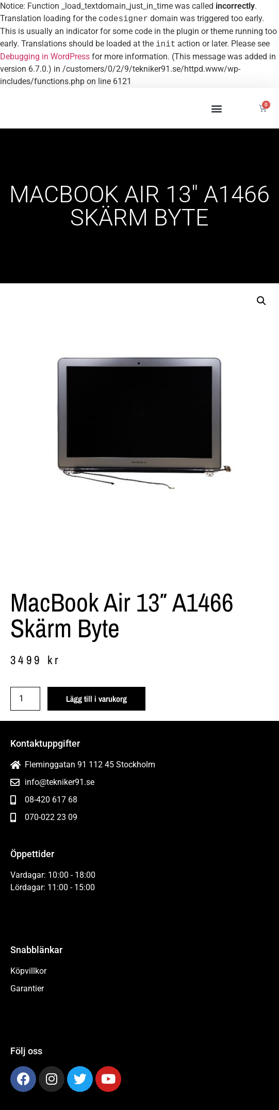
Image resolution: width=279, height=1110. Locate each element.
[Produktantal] (25, 699)
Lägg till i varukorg (96, 698)
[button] (216, 108)
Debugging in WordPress (45, 56)
